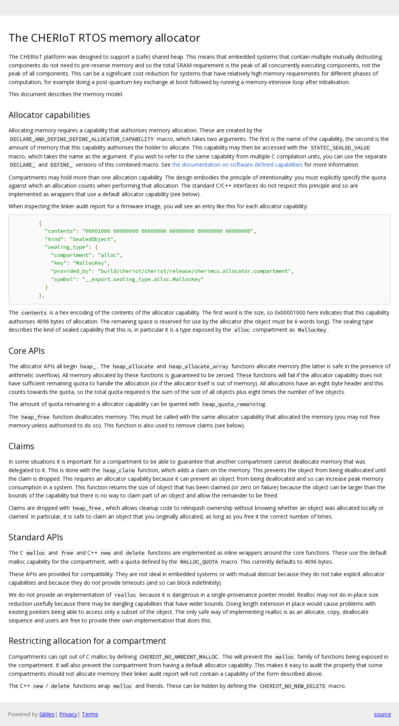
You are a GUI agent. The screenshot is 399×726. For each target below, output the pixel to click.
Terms (90, 714)
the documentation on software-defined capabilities (237, 164)
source (382, 714)
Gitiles (47, 714)
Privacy (68, 714)
